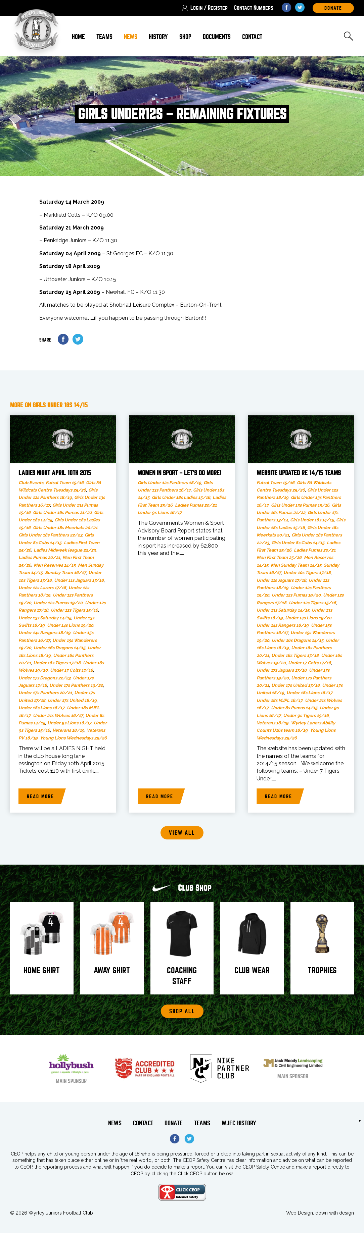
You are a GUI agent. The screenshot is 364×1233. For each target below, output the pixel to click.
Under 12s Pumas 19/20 (58, 602)
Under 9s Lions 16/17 (69, 722)
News (130, 37)
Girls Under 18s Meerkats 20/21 (65, 527)
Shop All (182, 1011)
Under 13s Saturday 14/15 (44, 617)
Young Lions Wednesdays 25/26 (73, 737)
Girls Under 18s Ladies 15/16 (181, 497)
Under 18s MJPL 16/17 (280, 700)
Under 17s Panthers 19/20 (76, 685)
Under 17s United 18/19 (72, 700)
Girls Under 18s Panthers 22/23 (50, 534)
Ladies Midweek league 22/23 (65, 550)
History (158, 37)
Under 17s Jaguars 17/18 (282, 670)
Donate (174, 1123)
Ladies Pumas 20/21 (39, 557)
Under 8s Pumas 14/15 (294, 707)
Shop (185, 37)
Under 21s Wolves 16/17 (58, 715)
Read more (40, 796)
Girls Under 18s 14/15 (312, 519)
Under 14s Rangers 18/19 (44, 632)
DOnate (333, 8)
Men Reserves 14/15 (55, 565)
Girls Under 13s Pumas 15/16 (300, 505)
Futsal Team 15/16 (65, 482)
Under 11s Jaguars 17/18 (79, 580)
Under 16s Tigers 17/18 (57, 662)
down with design (334, 1213)
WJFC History (239, 1123)
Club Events (30, 482)
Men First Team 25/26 (279, 557)
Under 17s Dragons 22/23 (44, 677)
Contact (252, 37)
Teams (104, 37)
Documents (217, 37)
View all (182, 833)
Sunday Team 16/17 (65, 572)
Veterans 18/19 (68, 730)
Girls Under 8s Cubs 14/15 (297, 542)
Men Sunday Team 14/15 (296, 565)
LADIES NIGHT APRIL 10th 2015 (54, 473)
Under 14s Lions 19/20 (70, 625)
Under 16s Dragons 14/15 (59, 647)
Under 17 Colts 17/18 (71, 670)
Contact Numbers (253, 8)
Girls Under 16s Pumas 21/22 (62, 512)
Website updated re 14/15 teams (299, 473)
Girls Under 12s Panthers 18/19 (169, 482)
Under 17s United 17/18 (295, 685)
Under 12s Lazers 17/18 (42, 587)
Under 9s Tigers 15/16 (306, 715)
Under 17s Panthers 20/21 (45, 692)
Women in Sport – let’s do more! (179, 473)
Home (78, 37)
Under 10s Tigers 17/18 (307, 572)
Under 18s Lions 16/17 (41, 707)
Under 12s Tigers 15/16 (74, 610)
